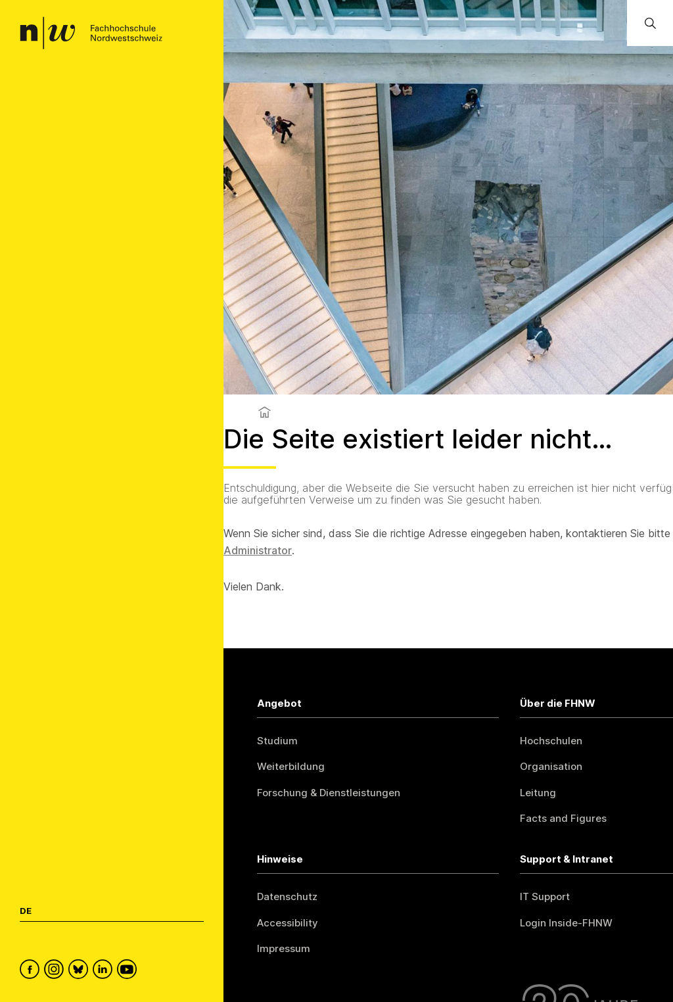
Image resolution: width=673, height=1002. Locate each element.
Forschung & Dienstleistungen (328, 792)
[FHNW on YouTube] (129, 971)
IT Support (545, 896)
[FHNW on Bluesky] (80, 971)
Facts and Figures (563, 818)
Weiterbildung (291, 766)
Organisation (551, 766)
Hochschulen (551, 740)
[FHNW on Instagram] (56, 971)
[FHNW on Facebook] (32, 971)
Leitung (538, 792)
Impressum (283, 948)
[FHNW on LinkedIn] (105, 971)
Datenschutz (287, 896)
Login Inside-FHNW (566, 923)
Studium (277, 740)
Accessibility (287, 923)
